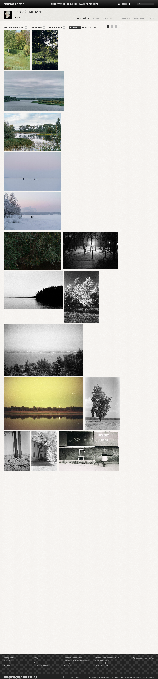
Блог (36, 660)
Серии (96, 18)
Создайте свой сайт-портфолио (76, 660)
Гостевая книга (123, 18)
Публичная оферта (101, 660)
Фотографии (58, 4)
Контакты (67, 666)
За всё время (55, 27)
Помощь (67, 663)
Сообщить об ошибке (145, 658)
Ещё (152, 18)
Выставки (7, 666)
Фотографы (38, 663)
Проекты (7, 663)
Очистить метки (90, 27)
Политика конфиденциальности (106, 663)
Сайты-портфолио (41, 666)
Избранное (108, 18)
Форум (36, 658)
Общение (72, 4)
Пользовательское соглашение (106, 658)
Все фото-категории (14, 27)
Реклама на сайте (101, 666)
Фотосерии (8, 660)
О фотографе (140, 18)
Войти (131, 4)
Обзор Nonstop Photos (73, 658)
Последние (36, 27)
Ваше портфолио (89, 4)
